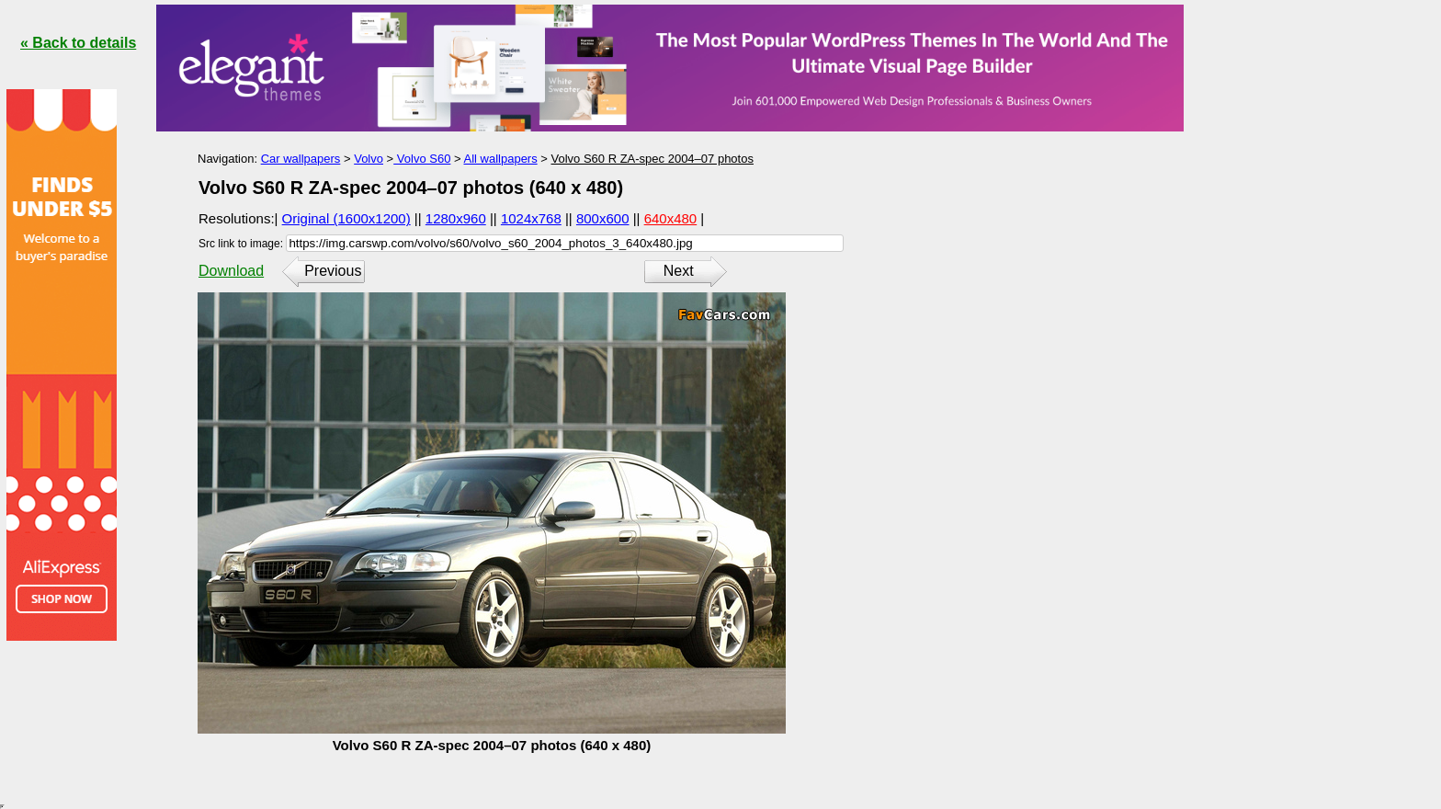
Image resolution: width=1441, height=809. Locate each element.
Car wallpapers (301, 158)
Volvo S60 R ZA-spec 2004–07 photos (652, 158)
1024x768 (531, 218)
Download (231, 271)
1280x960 (455, 218)
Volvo (368, 158)
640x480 (671, 218)
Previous (332, 271)
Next (679, 271)
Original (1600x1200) (346, 218)
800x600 (603, 218)
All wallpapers (500, 158)
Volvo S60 (421, 158)
